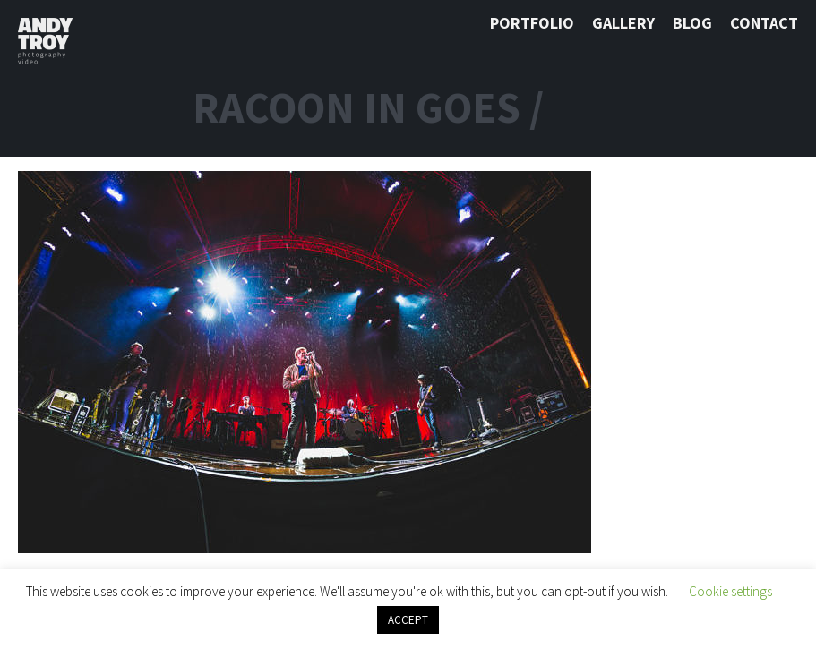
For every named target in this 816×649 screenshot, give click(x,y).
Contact (764, 23)
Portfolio (532, 23)
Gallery (623, 23)
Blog (692, 23)
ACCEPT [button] (408, 620)
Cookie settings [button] (730, 591)
